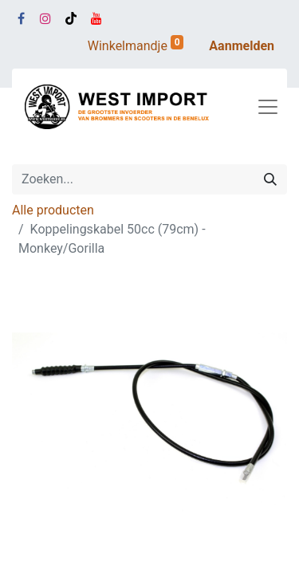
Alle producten (53, 210)
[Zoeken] (270, 179)
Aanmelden (241, 45)
